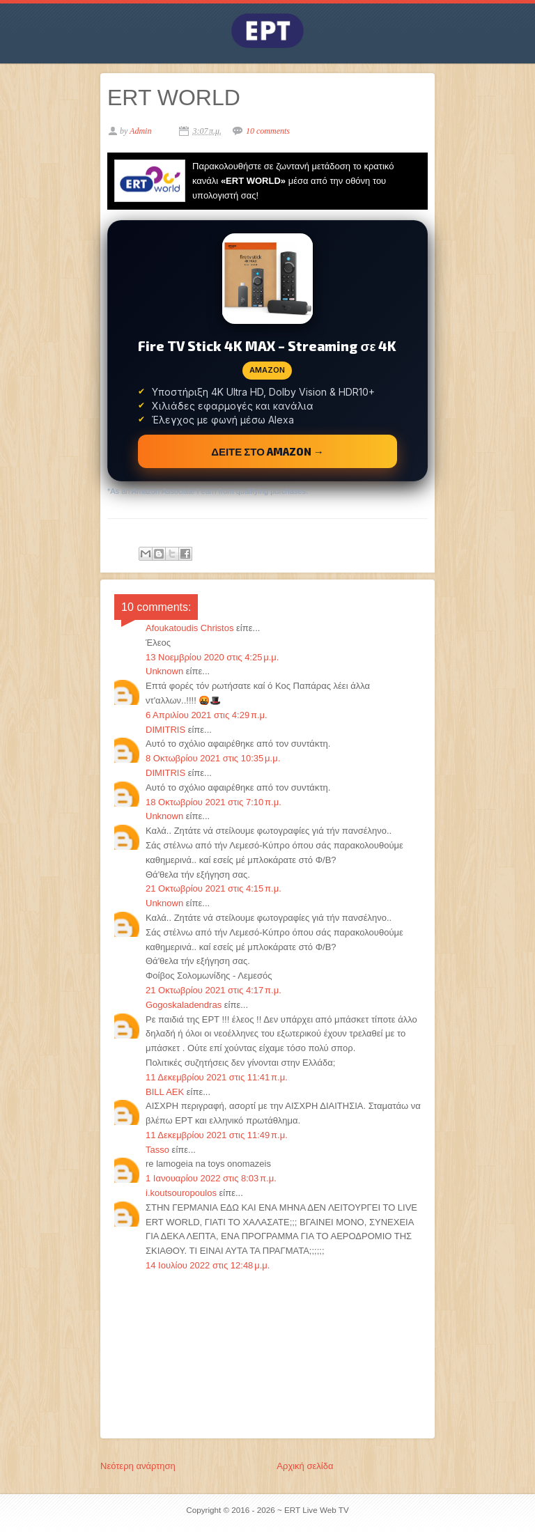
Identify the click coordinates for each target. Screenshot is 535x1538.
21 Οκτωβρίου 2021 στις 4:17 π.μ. (213, 990)
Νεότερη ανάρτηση (138, 1466)
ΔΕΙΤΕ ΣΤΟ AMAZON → (267, 451)
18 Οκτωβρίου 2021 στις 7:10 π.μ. (213, 802)
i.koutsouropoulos (181, 1193)
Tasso (157, 1149)
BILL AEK (165, 1092)
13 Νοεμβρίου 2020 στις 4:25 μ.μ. (212, 657)
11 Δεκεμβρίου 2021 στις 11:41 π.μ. (217, 1077)
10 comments (268, 131)
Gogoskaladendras (184, 1005)
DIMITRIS (165, 729)
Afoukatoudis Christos (189, 628)
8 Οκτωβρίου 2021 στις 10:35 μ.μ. (213, 758)
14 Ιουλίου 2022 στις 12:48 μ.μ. (208, 1265)
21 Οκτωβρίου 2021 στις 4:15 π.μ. (213, 888)
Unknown (164, 671)
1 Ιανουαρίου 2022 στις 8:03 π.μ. (211, 1178)
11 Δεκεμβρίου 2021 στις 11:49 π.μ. (217, 1135)
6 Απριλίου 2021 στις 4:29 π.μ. (207, 715)
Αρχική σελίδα (305, 1466)
